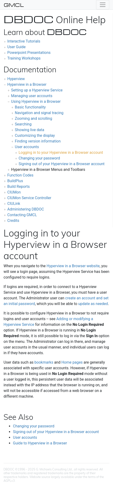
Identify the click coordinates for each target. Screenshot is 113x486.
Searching (23, 124)
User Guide (16, 47)
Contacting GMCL (22, 215)
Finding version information (38, 141)
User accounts (27, 147)
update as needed (93, 303)
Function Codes (20, 175)
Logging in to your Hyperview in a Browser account (61, 152)
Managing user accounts (31, 96)
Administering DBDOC (25, 209)
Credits (13, 220)
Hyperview (16, 79)
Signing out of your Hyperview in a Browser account (62, 164)
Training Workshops (23, 58)
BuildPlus (15, 181)
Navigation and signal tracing (39, 113)
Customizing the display (35, 135)
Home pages (72, 362)
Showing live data (29, 130)
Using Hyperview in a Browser (36, 101)
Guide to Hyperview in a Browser (40, 443)
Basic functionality (30, 107)
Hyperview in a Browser (26, 84)
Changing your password (39, 158)
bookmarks (43, 362)
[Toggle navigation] (102, 4)
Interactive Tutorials (23, 41)
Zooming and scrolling (33, 118)
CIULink (13, 203)
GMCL (14, 4)
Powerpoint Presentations (29, 52)
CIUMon (14, 192)
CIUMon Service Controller (29, 198)
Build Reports (18, 186)
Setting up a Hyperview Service (37, 90)
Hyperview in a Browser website (73, 266)
